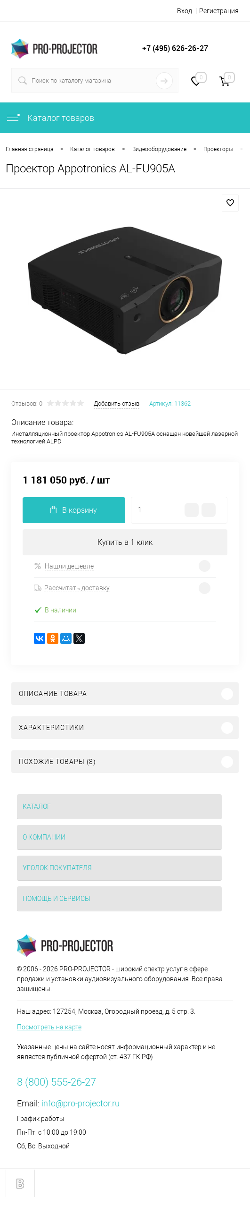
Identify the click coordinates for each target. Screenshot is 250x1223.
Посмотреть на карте (49, 1027)
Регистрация (219, 11)
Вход (184, 11)
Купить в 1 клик (125, 542)
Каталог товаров (50, 118)
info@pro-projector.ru (80, 1103)
